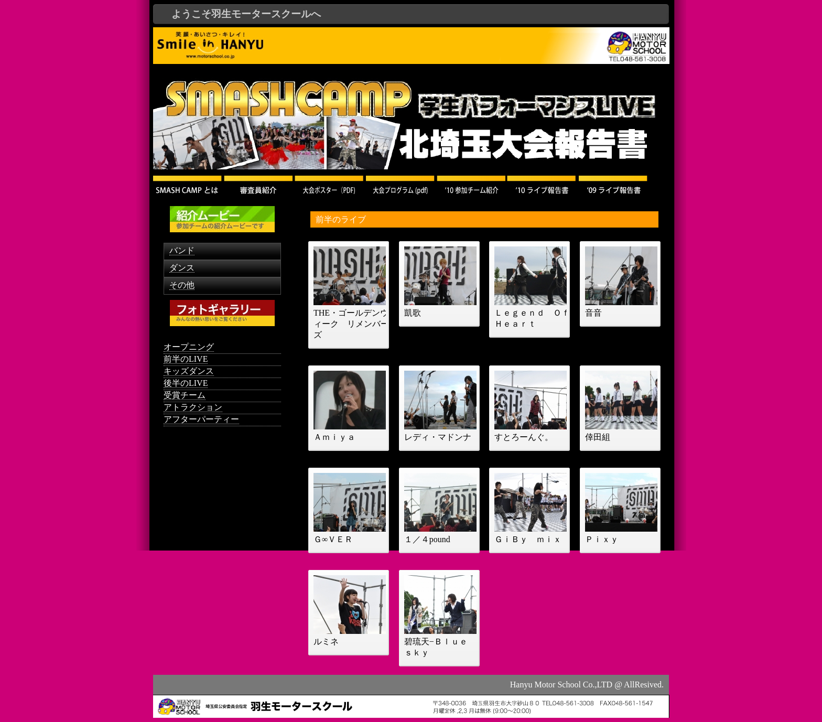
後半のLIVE (186, 383)
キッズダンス (189, 371)
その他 (181, 285)
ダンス (181, 267)
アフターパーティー (201, 419)
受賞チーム (185, 395)
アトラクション (193, 407)
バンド (181, 250)
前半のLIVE (186, 358)
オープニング (189, 346)
